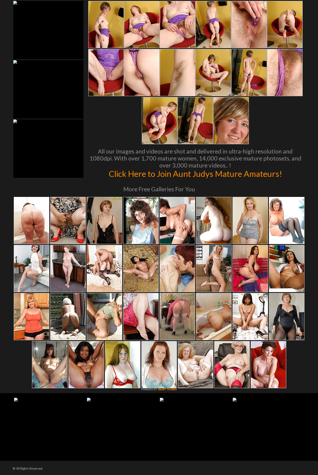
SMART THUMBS (167, 389)
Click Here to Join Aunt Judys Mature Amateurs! (195, 173)
